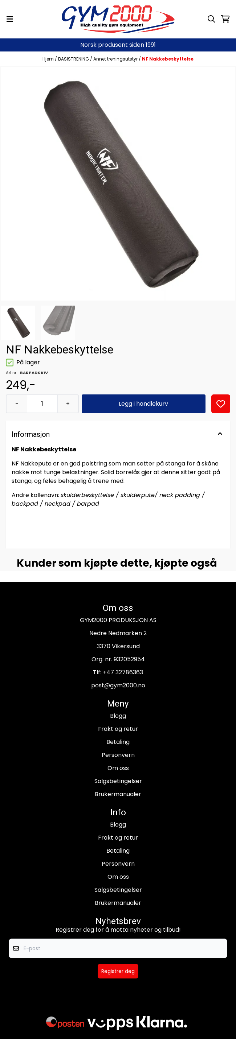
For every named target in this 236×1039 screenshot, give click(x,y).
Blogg (118, 716)
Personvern (118, 755)
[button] (220, 404)
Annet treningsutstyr (116, 59)
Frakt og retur (118, 729)
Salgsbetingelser (118, 781)
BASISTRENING (74, 59)
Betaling (118, 742)
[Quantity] (42, 404)
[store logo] (118, 19)
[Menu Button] (10, 19)
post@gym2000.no (118, 685)
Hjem (48, 59)
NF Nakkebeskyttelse (168, 59)
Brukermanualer (118, 794)
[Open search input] (211, 19)
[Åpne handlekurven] (225, 19)
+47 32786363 (123, 672)
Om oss (118, 768)
